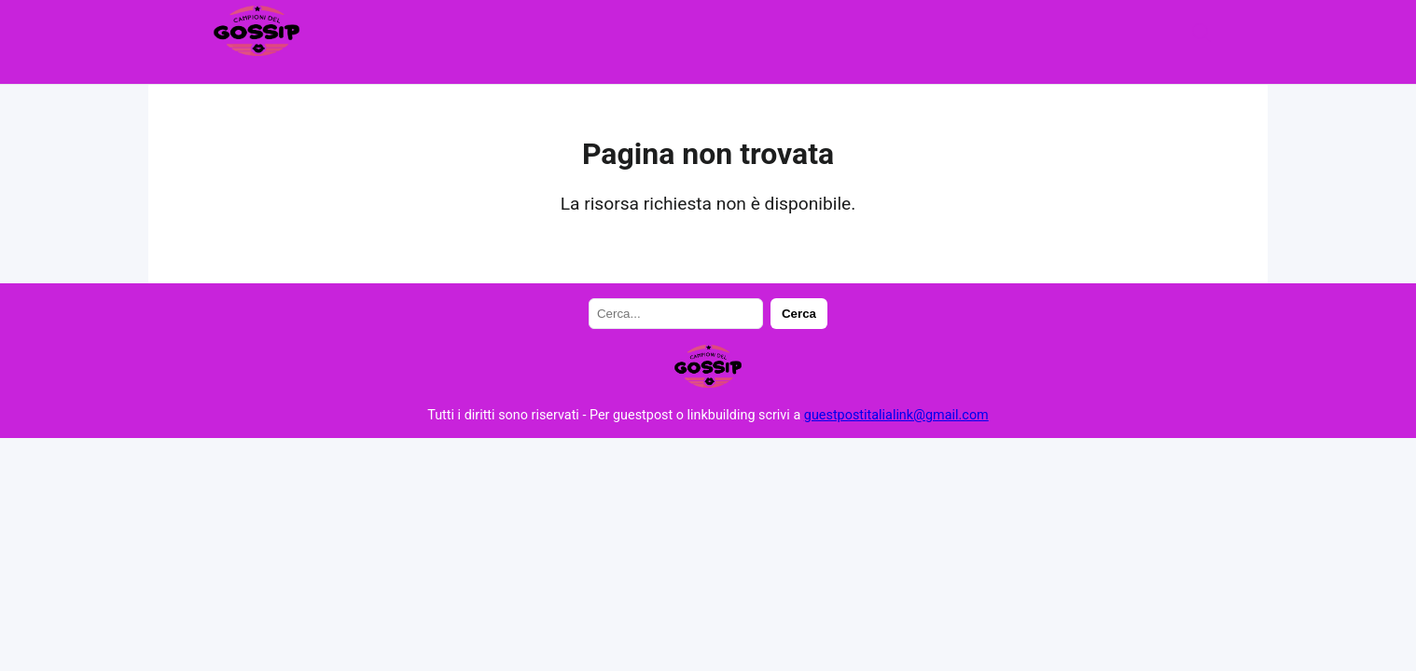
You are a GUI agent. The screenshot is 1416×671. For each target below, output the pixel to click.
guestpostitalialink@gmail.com (896, 415)
